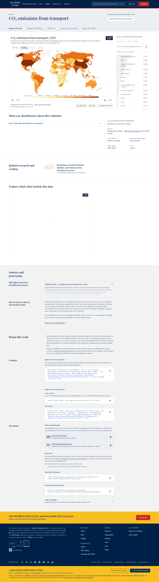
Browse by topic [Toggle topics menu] (29, 4)
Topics (83, 535)
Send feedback (143, 565)
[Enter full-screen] (105, 105)
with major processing (131, 131)
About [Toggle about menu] (67, 4)
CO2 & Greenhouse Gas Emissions (121, 19)
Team (106, 546)
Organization (109, 538)
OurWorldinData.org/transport (19, 106)
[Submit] (122, 4)
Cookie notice (107, 565)
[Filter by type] (132, 52)
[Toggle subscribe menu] (132, 4)
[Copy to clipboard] (107, 371)
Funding (107, 542)
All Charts (51, 28)
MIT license (15, 538)
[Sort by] (130, 46)
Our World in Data (15, 4)
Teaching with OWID (88, 558)
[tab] (15, 47)
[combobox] (108, 4)
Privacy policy (96, 565)
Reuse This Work (89, 28)
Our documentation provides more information (71, 461)
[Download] (81, 105)
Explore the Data (15, 28)
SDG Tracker (85, 554)
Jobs (106, 549)
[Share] (92, 105)
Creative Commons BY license (64, 351)
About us (108, 535)
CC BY (31, 106)
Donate (143, 4)
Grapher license (131, 565)
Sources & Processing (69, 28)
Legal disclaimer (119, 565)
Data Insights (133, 538)
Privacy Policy (68, 577)
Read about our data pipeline (55, 323)
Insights (47, 4)
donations (38, 573)
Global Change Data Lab (40, 532)
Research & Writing (34, 28)
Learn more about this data (42, 104)
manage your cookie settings (84, 577)
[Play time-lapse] (12, 100)
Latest (83, 550)
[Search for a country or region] (132, 41)
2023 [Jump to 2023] (110, 100)
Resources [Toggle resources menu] (57, 4)
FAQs (30, 541)
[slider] (105, 100)
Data (40, 4)
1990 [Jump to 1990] (18, 100)
